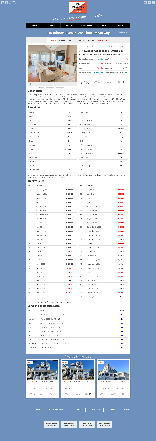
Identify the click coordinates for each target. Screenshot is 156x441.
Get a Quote (98, 73)
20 (60, 87)
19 (59, 87)
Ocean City (104, 25)
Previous (40, 84)
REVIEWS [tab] (62, 40)
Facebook (149, 2)
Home (34, 25)
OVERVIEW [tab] (52, 40)
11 (50, 87)
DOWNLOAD (121, 63)
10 (49, 87)
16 (56, 87)
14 (53, 87)
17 (57, 87)
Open (126, 73)
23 (63, 87)
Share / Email (50, 389)
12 (51, 87)
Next (64, 84)
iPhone (2, 2)
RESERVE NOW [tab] (102, 40)
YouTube (153, 2)
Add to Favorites (91, 46)
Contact (121, 25)
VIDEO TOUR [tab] (80, 40)
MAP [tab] (70, 40)
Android (6, 2)
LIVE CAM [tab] (91, 40)
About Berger (86, 25)
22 (62, 87)
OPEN (125, 68)
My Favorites (123, 32)
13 (52, 87)
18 (58, 87)
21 (61, 87)
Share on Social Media (116, 46)
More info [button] (99, 59)
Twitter (145, 2)
